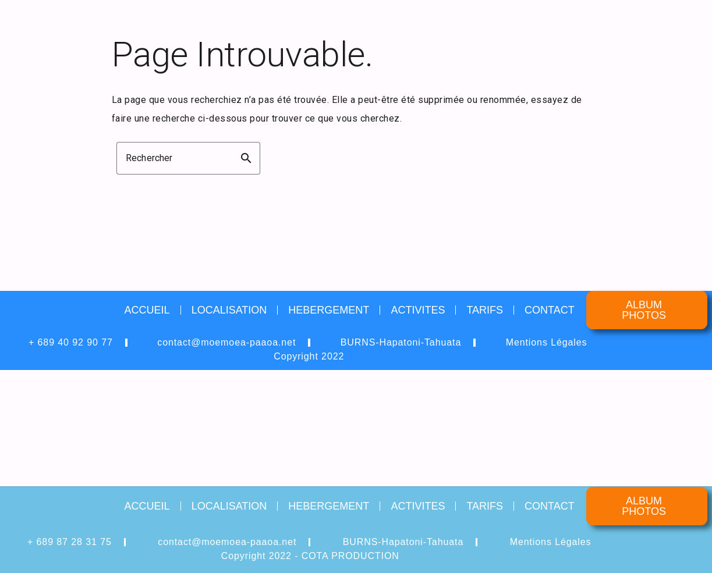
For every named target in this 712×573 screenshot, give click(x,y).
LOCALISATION (229, 310)
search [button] (246, 158)
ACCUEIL (147, 310)
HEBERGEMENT (328, 310)
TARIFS (484, 310)
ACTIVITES (418, 310)
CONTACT (550, 310)
